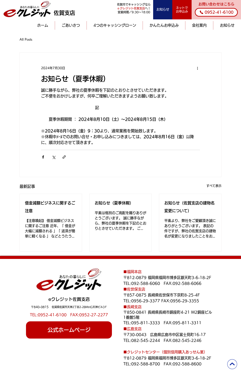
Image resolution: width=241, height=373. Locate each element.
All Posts (26, 39)
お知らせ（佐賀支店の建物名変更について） (189, 207)
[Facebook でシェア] (43, 157)
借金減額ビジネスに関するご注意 (50, 207)
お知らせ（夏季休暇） (114, 203)
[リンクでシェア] (64, 157)
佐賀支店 (64, 12)
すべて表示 (213, 185)
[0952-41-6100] (216, 12)
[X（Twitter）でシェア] (54, 157)
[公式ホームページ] (69, 330)
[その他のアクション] (197, 68)
